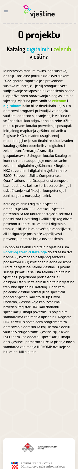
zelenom (59, 100)
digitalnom (12, 105)
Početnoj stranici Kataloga (25, 252)
